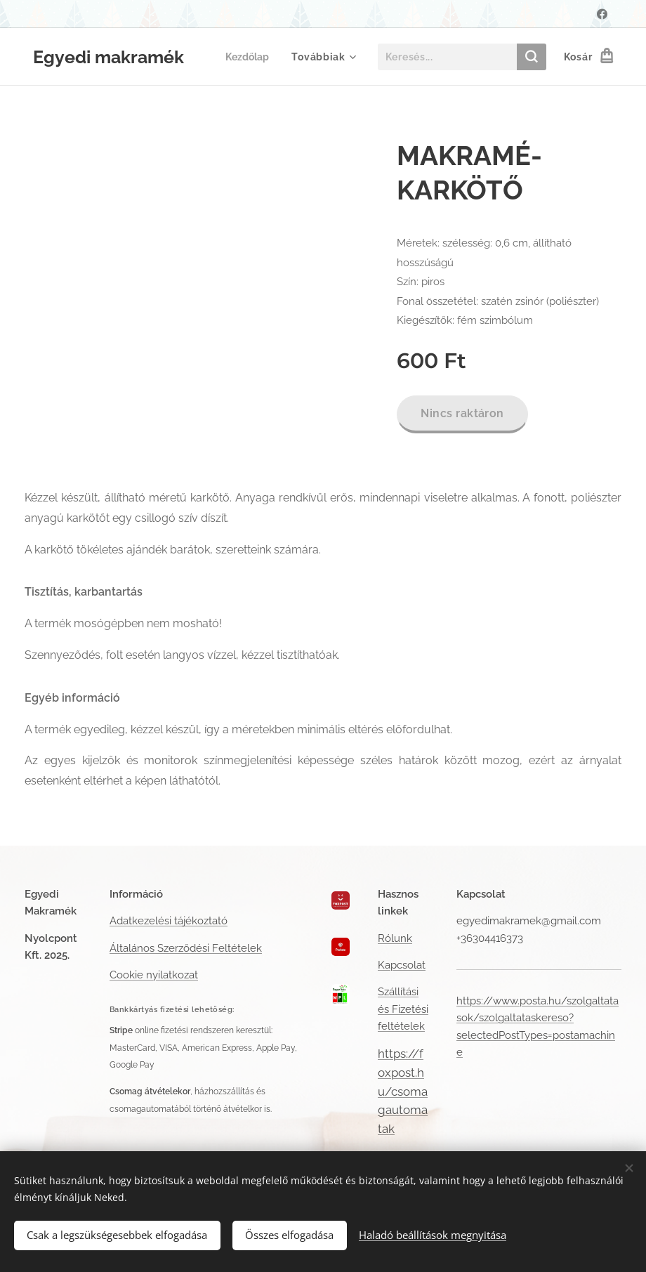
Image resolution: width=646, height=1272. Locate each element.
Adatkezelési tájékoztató (169, 920)
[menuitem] (249, 56)
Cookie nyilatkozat (154, 975)
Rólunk (395, 938)
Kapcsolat (402, 965)
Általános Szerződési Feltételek (186, 948)
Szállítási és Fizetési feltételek (403, 1008)
